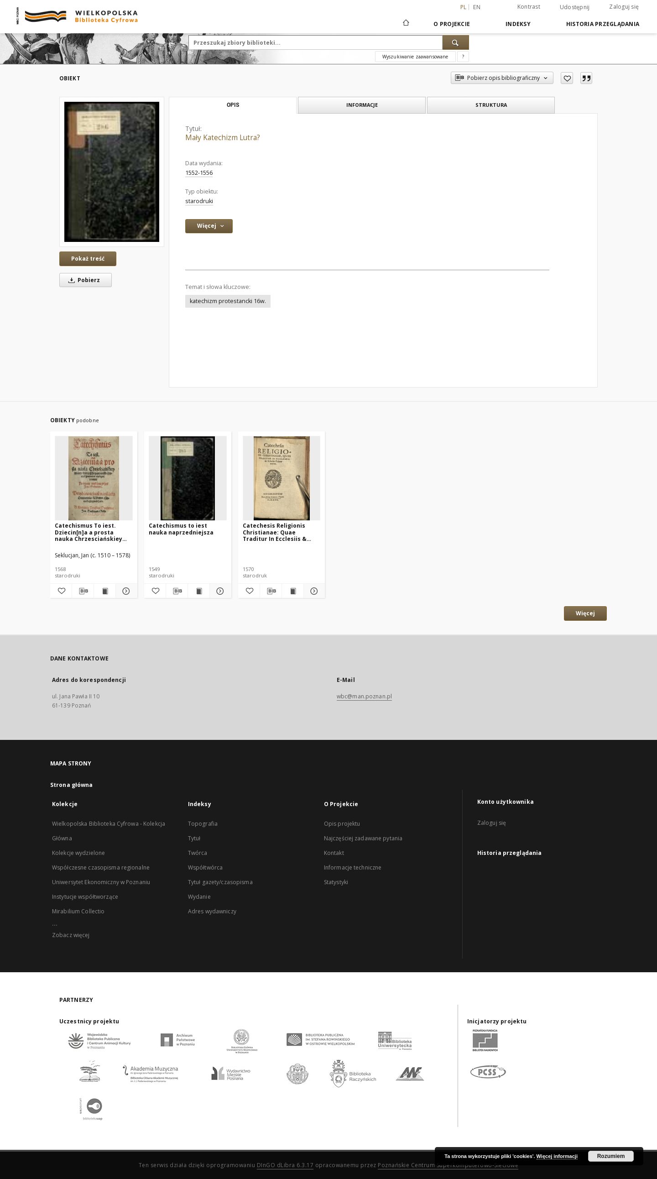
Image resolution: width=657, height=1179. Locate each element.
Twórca (198, 853)
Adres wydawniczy (212, 911)
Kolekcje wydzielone (78, 853)
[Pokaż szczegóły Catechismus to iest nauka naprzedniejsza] (219, 591)
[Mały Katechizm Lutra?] (111, 172)
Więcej (585, 613)
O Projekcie (451, 24)
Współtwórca (205, 867)
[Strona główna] (405, 24)
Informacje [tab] (362, 104)
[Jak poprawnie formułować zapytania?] (463, 56)
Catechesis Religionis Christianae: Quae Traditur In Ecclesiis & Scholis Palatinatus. (275, 532)
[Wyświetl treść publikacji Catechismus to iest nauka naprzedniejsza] (198, 591)
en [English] (476, 7)
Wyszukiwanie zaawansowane (415, 56)
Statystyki (336, 882)
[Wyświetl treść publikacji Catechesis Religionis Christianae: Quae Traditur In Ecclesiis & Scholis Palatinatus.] (292, 591)
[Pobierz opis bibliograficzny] (83, 591)
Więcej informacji (557, 1156)
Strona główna (71, 785)
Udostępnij (575, 7)
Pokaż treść (87, 258)
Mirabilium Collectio (78, 911)
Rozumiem (611, 1156)
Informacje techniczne (353, 867)
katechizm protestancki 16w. (228, 301)
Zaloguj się (624, 6)
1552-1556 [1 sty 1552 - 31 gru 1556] (199, 173)
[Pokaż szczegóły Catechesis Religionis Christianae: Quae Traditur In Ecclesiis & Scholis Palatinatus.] (313, 591)
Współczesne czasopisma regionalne (101, 867)
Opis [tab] (233, 105)
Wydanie (199, 897)
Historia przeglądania (602, 24)
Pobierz (82, 280)
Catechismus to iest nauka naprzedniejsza (181, 529)
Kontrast (528, 6)
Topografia (203, 824)
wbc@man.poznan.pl (364, 696)
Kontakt (334, 853)
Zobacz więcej (71, 935)
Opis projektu (342, 824)
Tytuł (194, 838)
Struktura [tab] (491, 104)
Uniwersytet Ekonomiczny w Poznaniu (101, 882)
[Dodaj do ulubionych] (567, 78)
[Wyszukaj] (456, 42)
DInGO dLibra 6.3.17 (285, 1165)
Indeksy (518, 24)
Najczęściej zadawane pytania (363, 838)
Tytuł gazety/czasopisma (220, 882)
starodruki (199, 201)
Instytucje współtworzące (85, 897)
